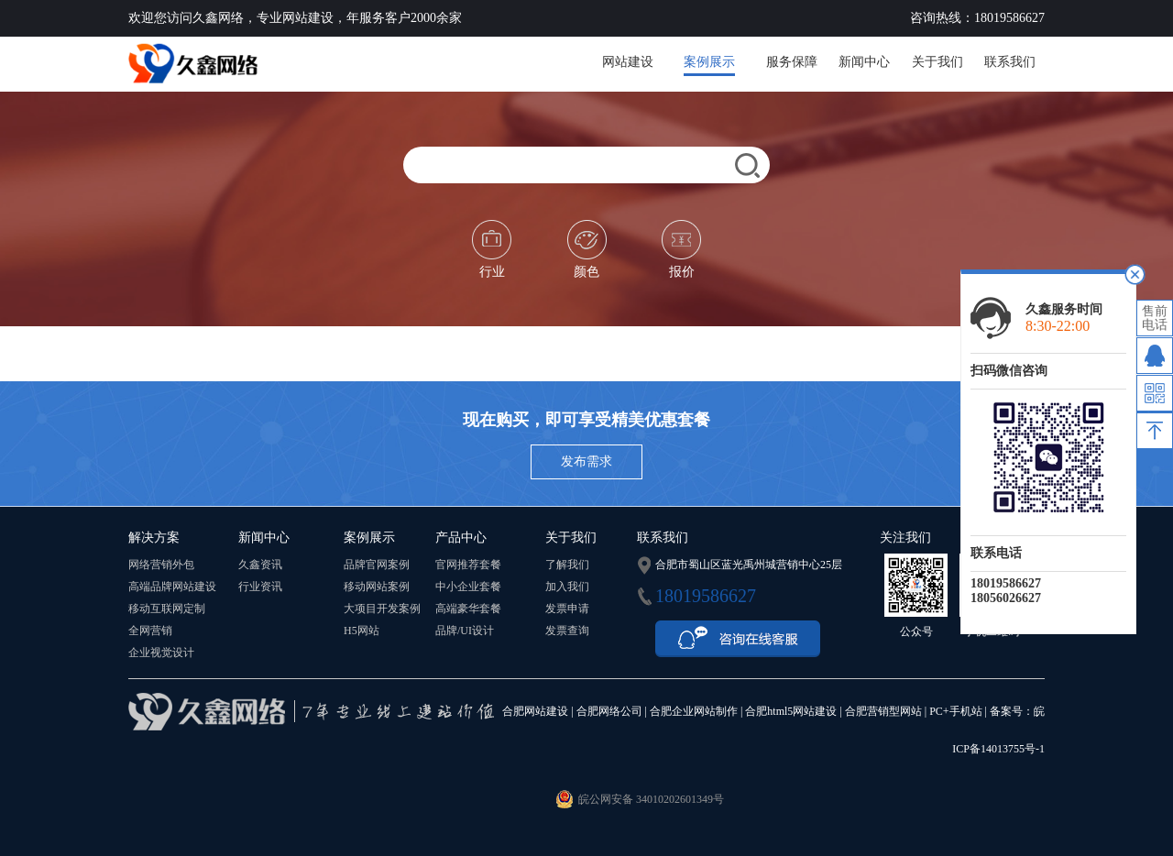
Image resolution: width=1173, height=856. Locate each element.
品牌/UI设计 (464, 630)
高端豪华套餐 (468, 608)
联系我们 (1010, 62)
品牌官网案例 (377, 564)
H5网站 (361, 630)
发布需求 (586, 461)
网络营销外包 (161, 564)
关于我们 (937, 62)
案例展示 (709, 62)
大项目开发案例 (382, 608)
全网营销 (150, 630)
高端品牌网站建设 (172, 586)
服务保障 (791, 62)
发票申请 (567, 608)
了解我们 (567, 564)
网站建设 (627, 62)
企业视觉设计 (161, 652)
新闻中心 (864, 62)
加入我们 (567, 586)
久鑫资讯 (260, 564)
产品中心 (461, 537)
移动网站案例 (377, 586)
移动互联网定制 (166, 608)
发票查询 (567, 630)
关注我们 (905, 537)
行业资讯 (260, 586)
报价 (681, 249)
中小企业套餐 (468, 586)
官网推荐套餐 (468, 564)
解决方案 (154, 537)
